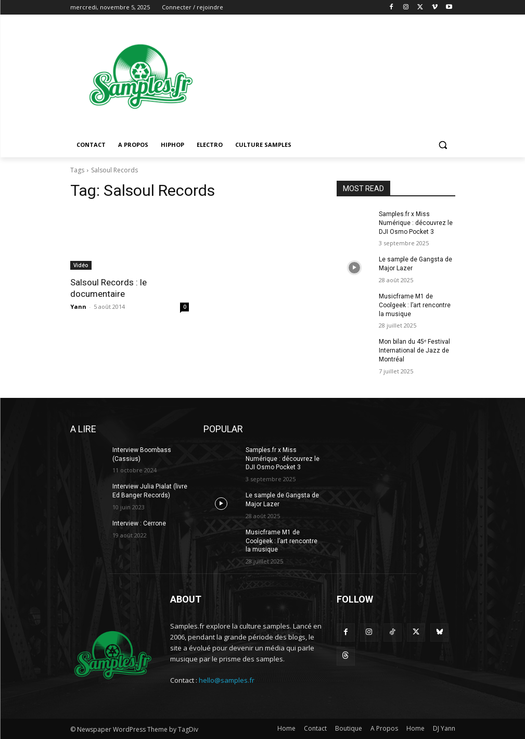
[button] (443, 145)
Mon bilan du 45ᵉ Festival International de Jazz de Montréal (414, 350)
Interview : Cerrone (139, 523)
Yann (78, 306)
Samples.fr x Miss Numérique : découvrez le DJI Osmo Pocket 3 (416, 222)
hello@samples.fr (226, 680)
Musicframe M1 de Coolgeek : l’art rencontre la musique (415, 305)
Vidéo (80, 265)
